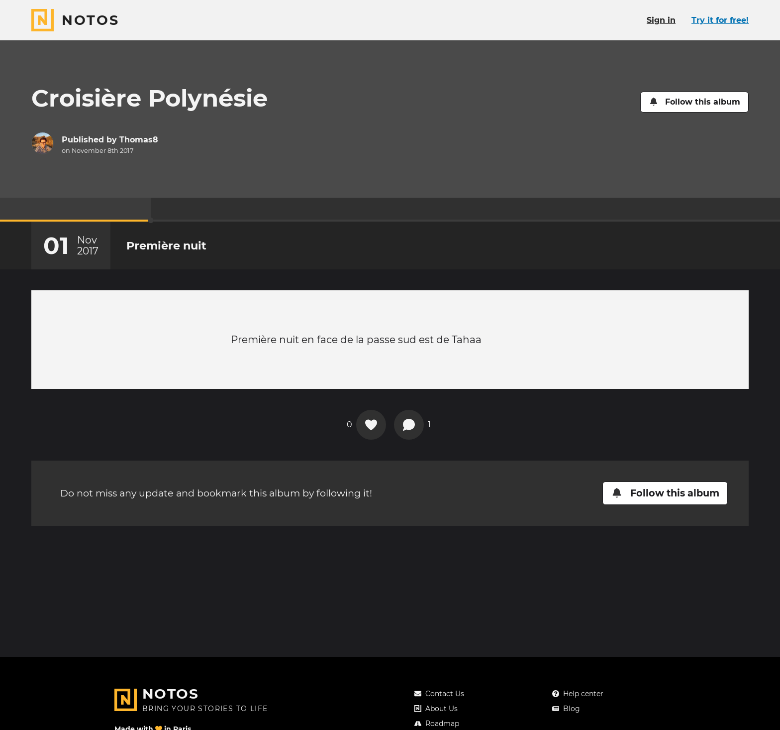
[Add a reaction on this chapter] (371, 425)
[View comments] (409, 425)
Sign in (661, 20)
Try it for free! (720, 20)
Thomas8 (138, 139)
